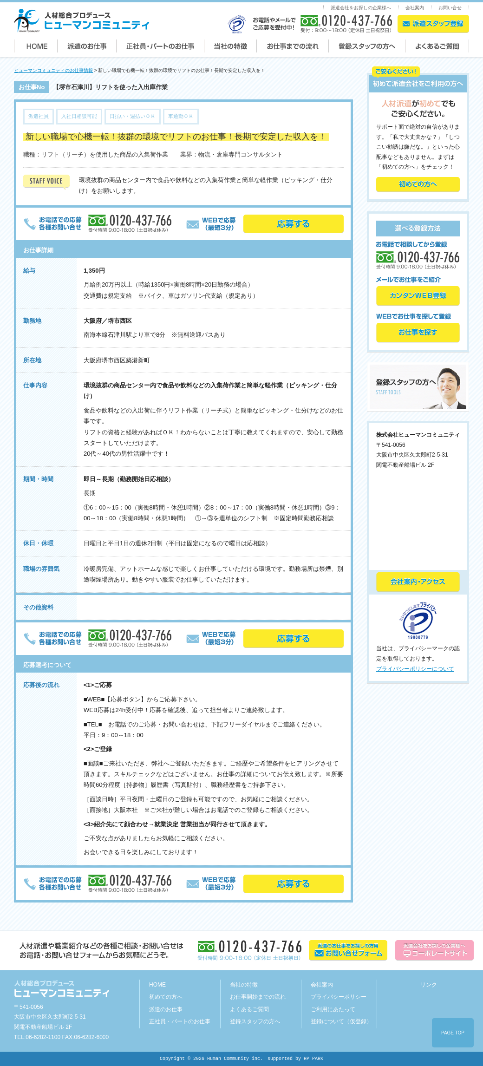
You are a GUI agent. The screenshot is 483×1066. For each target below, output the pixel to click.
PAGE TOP (452, 1032)
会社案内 (414, 7)
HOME (157, 984)
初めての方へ (166, 997)
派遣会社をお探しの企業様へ (361, 7)
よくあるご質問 (249, 1009)
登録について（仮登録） (341, 1021)
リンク (428, 984)
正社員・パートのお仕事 (179, 1021)
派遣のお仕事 (166, 1009)
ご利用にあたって (333, 1009)
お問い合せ (450, 7)
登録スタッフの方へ (255, 1021)
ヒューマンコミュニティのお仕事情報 (53, 70)
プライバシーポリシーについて (415, 669)
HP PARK (313, 1058)
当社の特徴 (244, 984)
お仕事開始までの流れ (258, 997)
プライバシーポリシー (338, 997)
